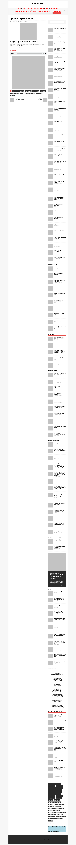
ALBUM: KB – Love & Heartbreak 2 (60, 245)
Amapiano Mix (28, 91)
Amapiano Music (36, 91)
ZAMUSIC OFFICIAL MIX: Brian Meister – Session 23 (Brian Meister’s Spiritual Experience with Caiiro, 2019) (59, 474)
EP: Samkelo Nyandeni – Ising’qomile (58, 218)
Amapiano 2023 (58, 792)
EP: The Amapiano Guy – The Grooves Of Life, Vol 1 (59, 36)
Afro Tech (50, 790)
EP (54, 804)
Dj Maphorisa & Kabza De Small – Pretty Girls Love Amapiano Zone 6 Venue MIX (60, 287)
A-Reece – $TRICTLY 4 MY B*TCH (60, 320)
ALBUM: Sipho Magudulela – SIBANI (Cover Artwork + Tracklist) (59, 198)
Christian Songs (52, 798)
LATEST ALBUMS (51, 195)
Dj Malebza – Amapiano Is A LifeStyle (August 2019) (59, 531)
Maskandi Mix (59, 814)
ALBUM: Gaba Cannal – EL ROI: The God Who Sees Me (59, 69)
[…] (61, 585)
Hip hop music (57, 810)
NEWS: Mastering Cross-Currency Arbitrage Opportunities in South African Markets (60, 344)
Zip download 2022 (57, 685)
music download (57, 688)
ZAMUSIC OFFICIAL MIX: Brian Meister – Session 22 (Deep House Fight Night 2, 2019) (60, 480)
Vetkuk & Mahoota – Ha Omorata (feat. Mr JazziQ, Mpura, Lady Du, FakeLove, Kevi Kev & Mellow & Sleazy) (60, 328)
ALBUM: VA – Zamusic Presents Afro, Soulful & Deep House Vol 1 (60, 457)
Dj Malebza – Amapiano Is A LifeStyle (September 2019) (59, 524)
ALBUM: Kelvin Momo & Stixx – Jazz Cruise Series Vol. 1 (59, 129)
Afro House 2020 (59, 785)
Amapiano (14, 91)
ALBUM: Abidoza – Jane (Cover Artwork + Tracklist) (59, 358)
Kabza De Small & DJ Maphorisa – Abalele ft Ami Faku (60, 281)
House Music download (57, 704)
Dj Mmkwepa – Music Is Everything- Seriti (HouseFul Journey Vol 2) (59, 540)
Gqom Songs (57, 808)
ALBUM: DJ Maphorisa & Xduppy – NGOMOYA (60, 109)
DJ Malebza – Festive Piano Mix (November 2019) (59, 504)
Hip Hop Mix (51, 810)
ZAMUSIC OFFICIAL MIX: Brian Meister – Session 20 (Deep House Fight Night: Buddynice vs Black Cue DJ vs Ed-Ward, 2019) (60, 495)
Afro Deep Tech (51, 783)
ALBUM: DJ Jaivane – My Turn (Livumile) (59, 182)
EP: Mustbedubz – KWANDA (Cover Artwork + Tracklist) (59, 338)
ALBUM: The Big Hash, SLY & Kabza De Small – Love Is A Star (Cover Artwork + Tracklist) (59, 351)
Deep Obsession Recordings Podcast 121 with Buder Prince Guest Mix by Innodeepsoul (59, 728)
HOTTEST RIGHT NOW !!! (53, 25)
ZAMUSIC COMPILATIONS (53, 440)
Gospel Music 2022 (57, 701)
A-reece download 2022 (57, 679)
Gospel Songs (57, 806)
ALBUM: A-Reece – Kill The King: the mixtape (59, 135)
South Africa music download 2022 (57, 686)
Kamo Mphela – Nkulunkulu (59, 306)
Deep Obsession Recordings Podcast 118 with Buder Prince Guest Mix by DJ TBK (59, 741)
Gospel (62, 804)
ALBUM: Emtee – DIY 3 (58, 121)
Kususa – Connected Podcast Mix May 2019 (60, 735)
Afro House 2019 (52, 785)
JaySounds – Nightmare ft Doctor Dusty (60, 625)
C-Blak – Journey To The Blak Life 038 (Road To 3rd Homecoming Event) (60, 655)
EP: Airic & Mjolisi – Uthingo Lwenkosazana (59, 211)
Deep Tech (58, 802)
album (55, 790)
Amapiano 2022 (51, 792)
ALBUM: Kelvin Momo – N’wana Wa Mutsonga (59, 49)
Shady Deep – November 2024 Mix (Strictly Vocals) (59, 648)
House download (57, 702)
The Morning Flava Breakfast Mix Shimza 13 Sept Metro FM (60, 721)
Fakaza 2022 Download (57, 694)
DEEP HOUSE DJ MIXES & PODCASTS (55, 711)
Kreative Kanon (46, 837)
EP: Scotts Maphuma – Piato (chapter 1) (59, 56)
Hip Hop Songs (51, 812)
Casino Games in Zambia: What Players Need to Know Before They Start (59, 364)
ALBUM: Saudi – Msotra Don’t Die (60, 161)
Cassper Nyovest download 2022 (57, 681)
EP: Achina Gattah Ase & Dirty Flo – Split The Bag (60, 238)
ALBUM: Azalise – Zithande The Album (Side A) (59, 251)
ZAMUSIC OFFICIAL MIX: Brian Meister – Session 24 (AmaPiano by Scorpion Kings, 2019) (60, 466)
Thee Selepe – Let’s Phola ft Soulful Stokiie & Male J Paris (59, 599)
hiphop (62, 808)
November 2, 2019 (14, 21)
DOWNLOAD (29, 16)
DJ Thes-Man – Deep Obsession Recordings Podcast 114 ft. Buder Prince (60, 748)
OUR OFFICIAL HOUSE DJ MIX (54, 463)
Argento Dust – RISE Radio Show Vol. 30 (60, 761)
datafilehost (43, 91)
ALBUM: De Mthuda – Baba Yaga (60, 168)
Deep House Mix (57, 800)
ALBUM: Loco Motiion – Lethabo (60, 230)
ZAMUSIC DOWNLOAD (14, 16)
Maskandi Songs (59, 816)
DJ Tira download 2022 (57, 690)
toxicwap (12, 95)
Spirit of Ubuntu (40, 93)
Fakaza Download (57, 693)
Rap (49, 818)
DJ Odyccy (12, 93)
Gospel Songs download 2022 (57, 699)
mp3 (34, 93)
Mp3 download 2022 (57, 684)
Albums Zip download (57, 709)
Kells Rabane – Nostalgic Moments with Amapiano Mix (59, 774)
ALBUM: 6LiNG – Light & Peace (59, 257)
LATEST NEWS (51, 334)
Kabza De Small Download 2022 (57, 674)
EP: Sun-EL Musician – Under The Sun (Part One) (60, 62)
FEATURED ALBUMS (52, 370)
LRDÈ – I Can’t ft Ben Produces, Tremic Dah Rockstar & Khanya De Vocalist (59, 612)
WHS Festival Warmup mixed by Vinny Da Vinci (60, 715)
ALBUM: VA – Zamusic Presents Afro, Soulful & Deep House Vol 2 (60, 450)
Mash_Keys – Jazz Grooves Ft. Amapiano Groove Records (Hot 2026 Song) (59, 42)
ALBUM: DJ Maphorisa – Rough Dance (59, 102)
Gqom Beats (51, 808)
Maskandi (63, 812)
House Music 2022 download (57, 706)
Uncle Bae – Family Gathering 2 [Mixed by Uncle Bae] (59, 768)
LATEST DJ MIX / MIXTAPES (54, 632)
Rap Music (53, 818)
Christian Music (59, 796)
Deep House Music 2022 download (57, 707)
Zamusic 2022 (57, 672)
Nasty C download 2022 (57, 680)
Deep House (51, 800)
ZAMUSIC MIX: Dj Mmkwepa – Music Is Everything (59, 547)
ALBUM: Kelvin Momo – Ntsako (59, 114)
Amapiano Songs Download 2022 (57, 677)
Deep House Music (52, 802)
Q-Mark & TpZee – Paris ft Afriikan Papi (58, 274)
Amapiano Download (57, 678)
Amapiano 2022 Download (57, 675)
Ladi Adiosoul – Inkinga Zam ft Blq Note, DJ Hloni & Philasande (59, 619)
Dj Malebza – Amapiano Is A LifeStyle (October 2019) (59, 511)
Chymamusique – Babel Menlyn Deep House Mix (59, 662)
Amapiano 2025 (51, 794)
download (18, 93)
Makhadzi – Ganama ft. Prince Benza (59, 294)
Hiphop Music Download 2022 (57, 696)
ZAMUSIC (20, 21)
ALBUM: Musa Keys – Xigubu (59, 75)
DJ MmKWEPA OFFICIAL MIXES (54, 537)
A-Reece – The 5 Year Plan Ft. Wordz (59, 314)
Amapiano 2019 (21, 91)
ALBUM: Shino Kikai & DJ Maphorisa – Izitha (58, 155)
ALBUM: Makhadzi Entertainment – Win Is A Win (59, 95)
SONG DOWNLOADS (22, 16)
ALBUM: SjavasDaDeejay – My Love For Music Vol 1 (59, 149)
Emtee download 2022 (57, 689)
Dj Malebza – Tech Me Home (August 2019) (59, 517)
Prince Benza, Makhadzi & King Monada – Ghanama (59, 301)
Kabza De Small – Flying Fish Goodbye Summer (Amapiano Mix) (59, 642)
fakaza (23, 93)
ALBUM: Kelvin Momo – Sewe (59, 141)
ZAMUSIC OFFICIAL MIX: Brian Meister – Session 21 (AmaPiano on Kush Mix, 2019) (60, 487)
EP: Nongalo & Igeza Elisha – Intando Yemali (59, 205)
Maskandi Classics (52, 814)
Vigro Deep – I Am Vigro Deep (59, 266)
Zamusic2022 (57, 673)
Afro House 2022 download (57, 705)
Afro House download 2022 (57, 697)
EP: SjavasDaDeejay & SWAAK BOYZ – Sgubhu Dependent (59, 82)
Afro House (58, 783)
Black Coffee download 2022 (57, 691)
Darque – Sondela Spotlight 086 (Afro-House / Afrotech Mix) (59, 635)
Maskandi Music (52, 816)
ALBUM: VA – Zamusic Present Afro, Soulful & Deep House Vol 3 (60, 443)
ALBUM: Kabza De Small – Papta (60, 28)
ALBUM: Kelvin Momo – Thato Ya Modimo (60, 89)
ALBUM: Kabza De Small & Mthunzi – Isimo (58, 188)
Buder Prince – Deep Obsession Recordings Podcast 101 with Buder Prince (59, 755)
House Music (29, 93)
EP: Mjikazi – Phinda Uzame (59, 224)
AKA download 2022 (57, 683)
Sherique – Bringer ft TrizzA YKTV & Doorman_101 (60, 606)
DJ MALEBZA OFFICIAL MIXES (54, 501)
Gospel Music (51, 806)
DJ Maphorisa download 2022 (57, 695)
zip (62, 818)
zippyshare (51, 820)
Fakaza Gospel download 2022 (57, 700)
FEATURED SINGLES (52, 264)
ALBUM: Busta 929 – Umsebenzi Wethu (59, 175)
